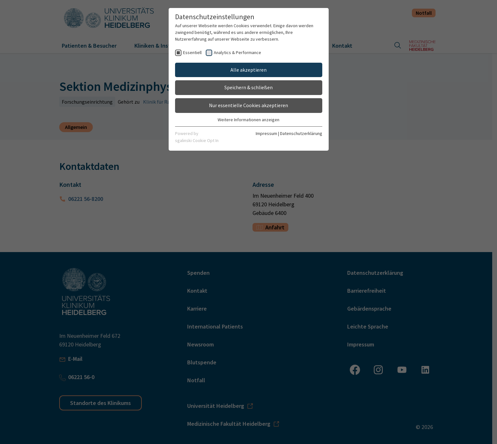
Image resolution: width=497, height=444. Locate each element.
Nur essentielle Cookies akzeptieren (248, 105)
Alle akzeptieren (248, 70)
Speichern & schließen (248, 87)
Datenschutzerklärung (301, 133)
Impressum (266, 133)
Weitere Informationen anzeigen (248, 120)
